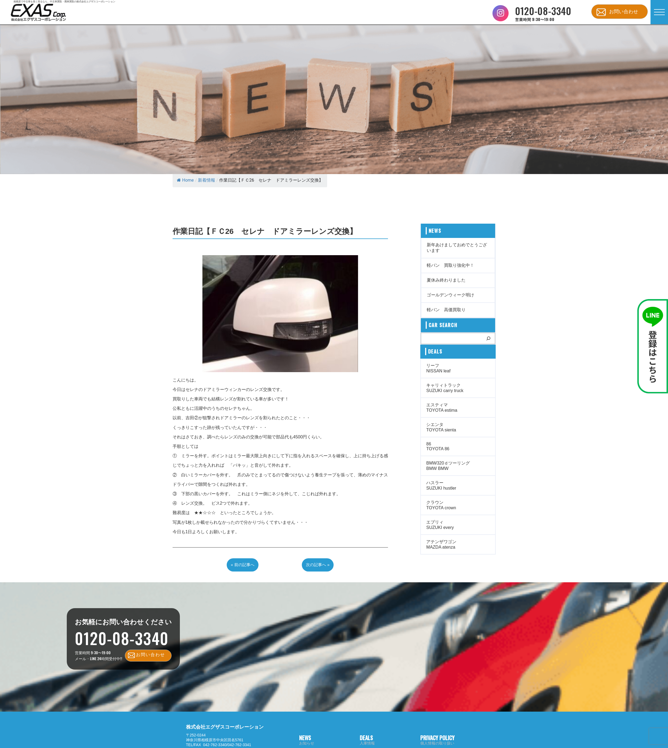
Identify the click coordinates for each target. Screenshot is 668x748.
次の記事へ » (318, 564)
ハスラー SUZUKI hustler (441, 485)
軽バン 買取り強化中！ (450, 265)
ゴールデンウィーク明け (450, 295)
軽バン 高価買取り (446, 309)
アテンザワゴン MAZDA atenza (441, 544)
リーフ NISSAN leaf (438, 368)
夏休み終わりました (446, 280)
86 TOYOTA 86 (437, 446)
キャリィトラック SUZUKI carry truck (444, 388)
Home (185, 180)
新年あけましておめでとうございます (457, 248)
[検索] (488, 338)
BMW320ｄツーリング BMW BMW (448, 466)
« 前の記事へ (242, 564)
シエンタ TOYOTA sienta (441, 427)
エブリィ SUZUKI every (440, 525)
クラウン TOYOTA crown (441, 505)
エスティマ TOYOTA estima (441, 408)
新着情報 (206, 180)
